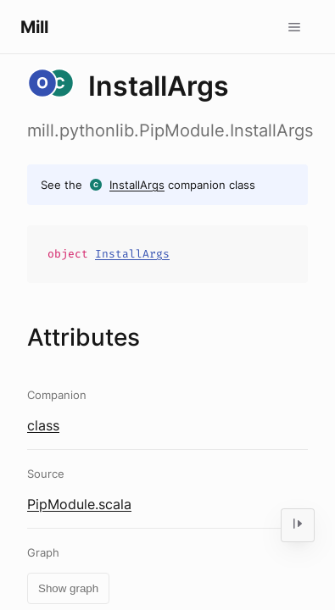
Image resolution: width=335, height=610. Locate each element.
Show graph (68, 588)
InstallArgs (137, 184)
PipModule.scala (79, 504)
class (43, 425)
